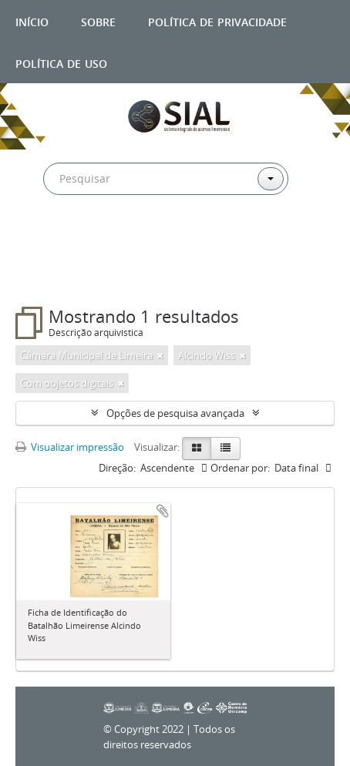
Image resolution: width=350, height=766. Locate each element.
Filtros (49, 275)
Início (32, 20)
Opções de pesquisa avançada (175, 413)
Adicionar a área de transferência (162, 511)
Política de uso (61, 62)
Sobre (98, 20)
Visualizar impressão (69, 447)
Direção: (117, 468)
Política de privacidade (217, 20)
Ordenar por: (240, 468)
